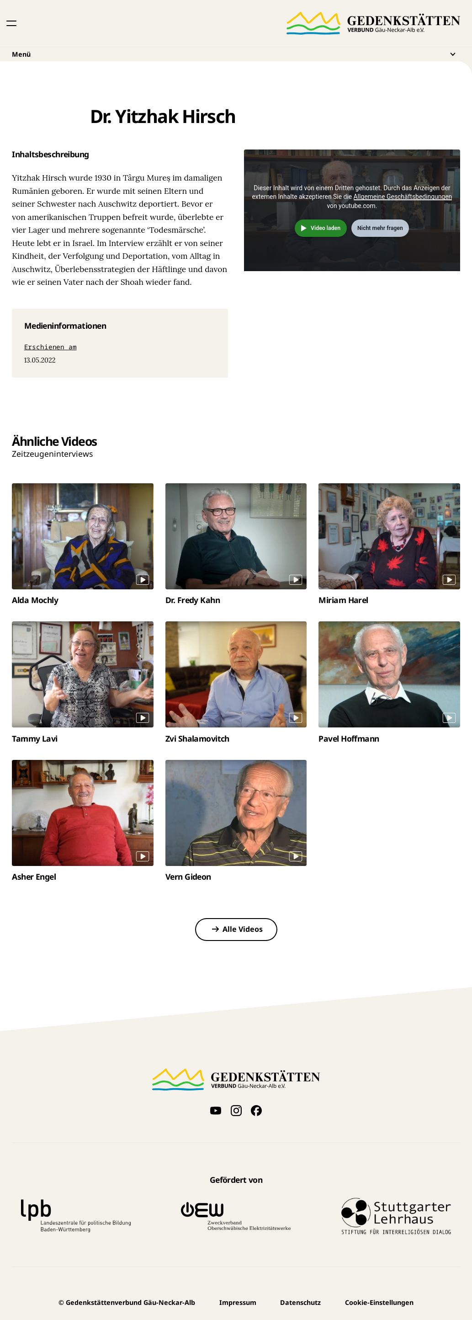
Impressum (237, 1302)
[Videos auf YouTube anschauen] (215, 1111)
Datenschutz (300, 1302)
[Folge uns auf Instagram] (236, 1111)
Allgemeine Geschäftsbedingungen (403, 196)
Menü (236, 54)
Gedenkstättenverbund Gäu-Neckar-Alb (126, 1302)
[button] (11, 23)
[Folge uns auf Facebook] (257, 1111)
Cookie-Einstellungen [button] (379, 1302)
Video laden (325, 228)
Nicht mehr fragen (380, 228)
